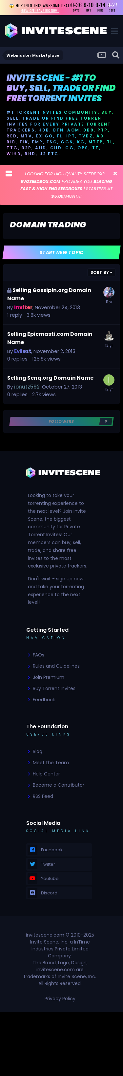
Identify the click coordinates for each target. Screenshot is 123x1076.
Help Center (46, 774)
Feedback (44, 699)
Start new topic (61, 252)
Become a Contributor (58, 785)
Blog (37, 751)
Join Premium (48, 677)
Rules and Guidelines (56, 666)
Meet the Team (51, 762)
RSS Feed (43, 796)
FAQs (38, 655)
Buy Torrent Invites (54, 688)
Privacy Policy (60, 998)
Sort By (102, 272)
